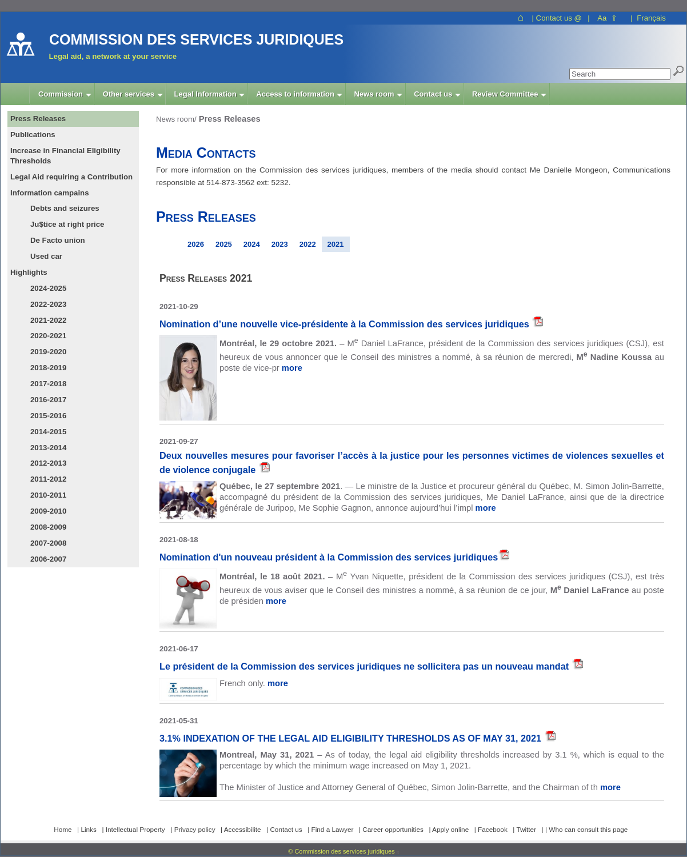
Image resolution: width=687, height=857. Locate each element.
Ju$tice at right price (67, 224)
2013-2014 (48, 447)
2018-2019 (48, 367)
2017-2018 (48, 383)
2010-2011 (48, 495)
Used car (46, 256)
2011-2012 (48, 479)
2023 (279, 244)
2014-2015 (48, 431)
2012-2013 (48, 463)
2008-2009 (48, 527)
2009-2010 (48, 511)
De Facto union (57, 240)
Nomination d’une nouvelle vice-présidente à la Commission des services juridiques (345, 324)
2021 (335, 244)
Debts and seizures (64, 208)
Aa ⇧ (607, 18)
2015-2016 (48, 415)
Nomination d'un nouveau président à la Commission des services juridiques (328, 557)
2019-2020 (48, 351)
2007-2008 (48, 543)
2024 (251, 244)
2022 (307, 244)
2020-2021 (48, 335)
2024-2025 (48, 288)
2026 (195, 244)
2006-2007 (48, 559)
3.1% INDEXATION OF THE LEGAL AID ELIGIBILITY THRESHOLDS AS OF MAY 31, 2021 (351, 738)
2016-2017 (48, 399)
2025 (223, 244)
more (292, 368)
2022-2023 (48, 304)
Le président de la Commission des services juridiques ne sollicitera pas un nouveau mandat (365, 666)
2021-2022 (48, 320)
